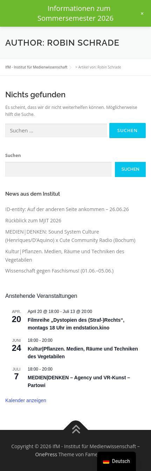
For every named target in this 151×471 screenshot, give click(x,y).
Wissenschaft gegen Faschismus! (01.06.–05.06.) (59, 270)
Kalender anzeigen (25, 400)
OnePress (46, 454)
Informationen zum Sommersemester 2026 (75, 13)
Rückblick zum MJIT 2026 (33, 220)
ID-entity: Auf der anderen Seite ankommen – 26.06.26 (67, 209)
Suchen (13, 155)
